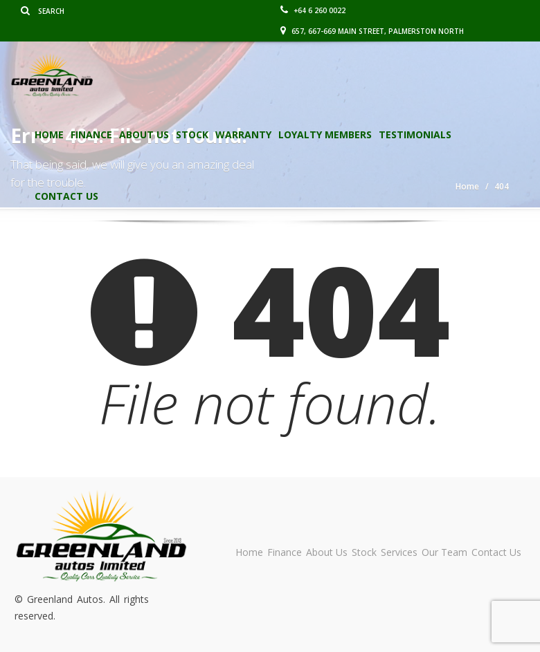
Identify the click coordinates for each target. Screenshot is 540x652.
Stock (192, 134)
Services (399, 552)
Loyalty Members (325, 134)
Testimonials (415, 134)
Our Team (444, 552)
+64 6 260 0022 (312, 10)
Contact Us (66, 196)
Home (49, 134)
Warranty (243, 134)
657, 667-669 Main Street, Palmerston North (372, 31)
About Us (144, 134)
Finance (91, 134)
